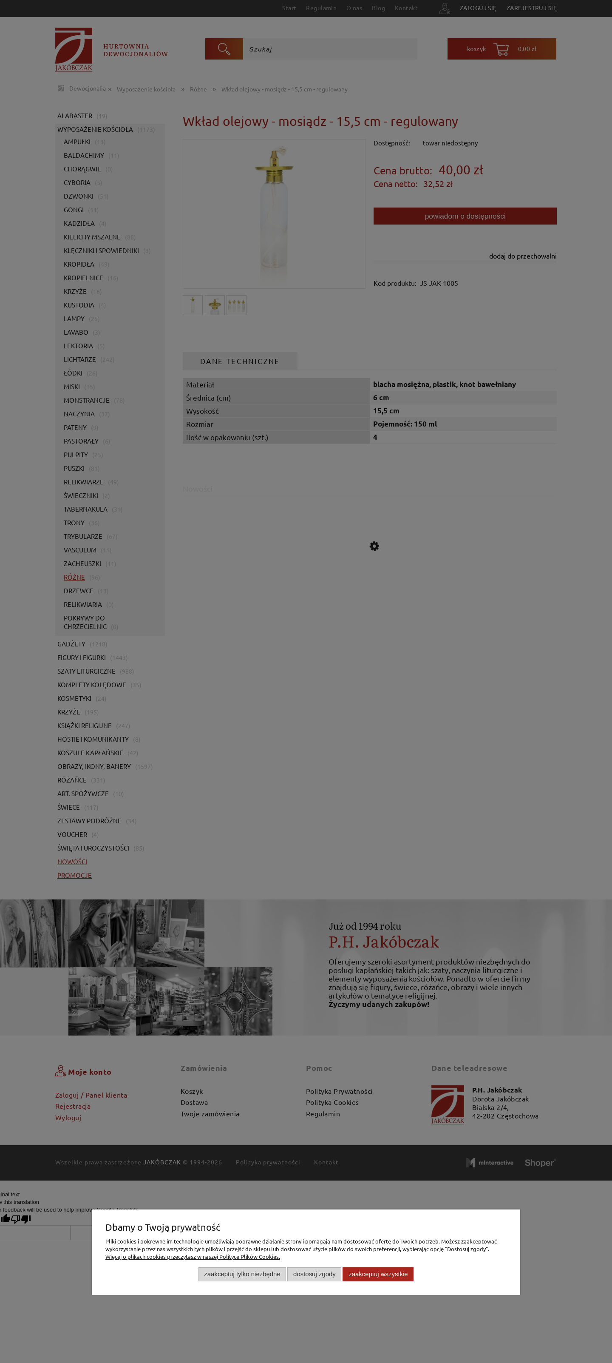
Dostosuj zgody (314, 1274)
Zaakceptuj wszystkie (378, 1274)
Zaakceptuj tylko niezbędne (242, 1274)
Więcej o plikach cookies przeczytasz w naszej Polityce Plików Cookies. (192, 1256)
